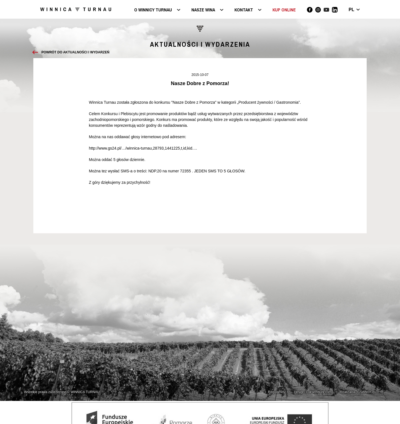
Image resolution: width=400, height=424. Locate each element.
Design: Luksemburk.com (312, 392)
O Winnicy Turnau (153, 10)
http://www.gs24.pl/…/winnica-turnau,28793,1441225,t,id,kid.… (143, 148)
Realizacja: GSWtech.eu (358, 392)
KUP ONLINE (284, 10)
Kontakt (243, 10)
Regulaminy (277, 392)
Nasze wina (203, 10)
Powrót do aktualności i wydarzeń (75, 52)
